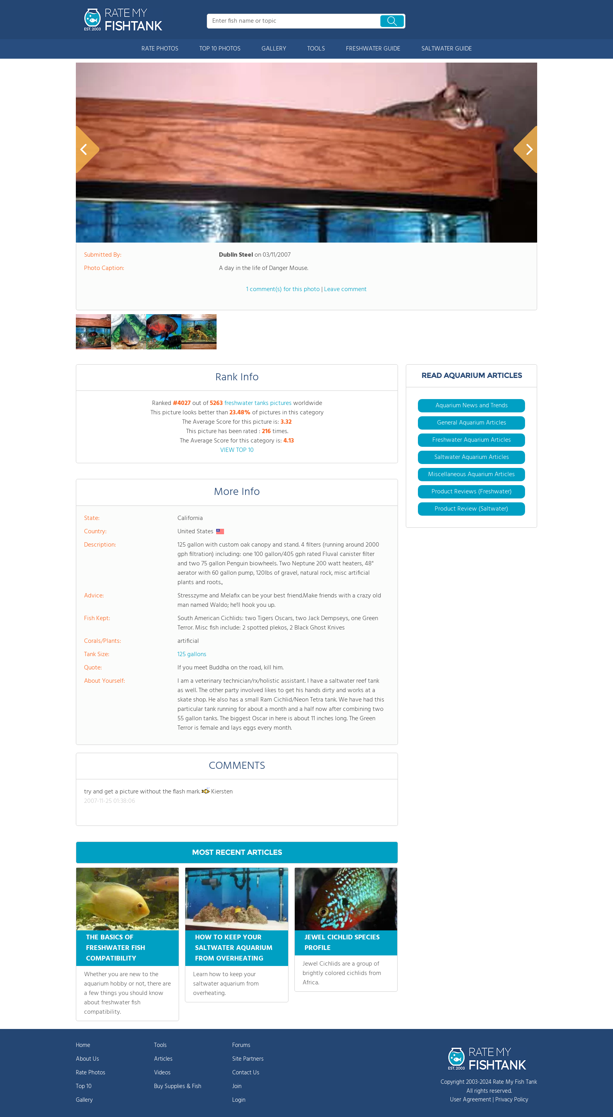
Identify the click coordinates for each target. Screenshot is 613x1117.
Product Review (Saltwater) (471, 509)
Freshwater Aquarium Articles (471, 440)
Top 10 (83, 1086)
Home (83, 1045)
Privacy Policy (511, 1099)
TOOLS (316, 49)
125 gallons (191, 654)
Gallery (84, 1100)
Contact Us (245, 1072)
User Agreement (470, 1099)
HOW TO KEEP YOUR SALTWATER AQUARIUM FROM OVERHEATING (233, 948)
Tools (160, 1045)
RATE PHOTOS (160, 49)
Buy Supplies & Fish (177, 1086)
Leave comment (345, 289)
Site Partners (247, 1059)
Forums (241, 1045)
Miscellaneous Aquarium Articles (471, 474)
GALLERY (274, 49)
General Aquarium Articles (471, 423)
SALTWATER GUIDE (446, 49)
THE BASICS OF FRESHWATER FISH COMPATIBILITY (115, 948)
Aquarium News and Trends (472, 406)
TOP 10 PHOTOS (219, 49)
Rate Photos (90, 1072)
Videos (162, 1072)
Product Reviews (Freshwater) (472, 492)
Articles (163, 1059)
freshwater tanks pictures (258, 403)
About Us (87, 1059)
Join (237, 1086)
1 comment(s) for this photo (283, 289)
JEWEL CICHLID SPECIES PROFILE (342, 942)
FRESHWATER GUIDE (373, 49)
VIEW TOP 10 (237, 450)
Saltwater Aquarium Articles (471, 457)
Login (239, 1100)
